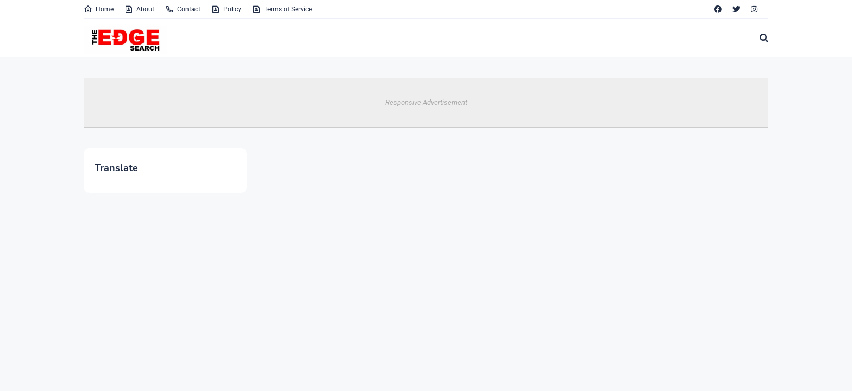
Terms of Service (282, 9)
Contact (183, 9)
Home (99, 9)
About (139, 9)
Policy (226, 9)
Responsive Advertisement (426, 102)
